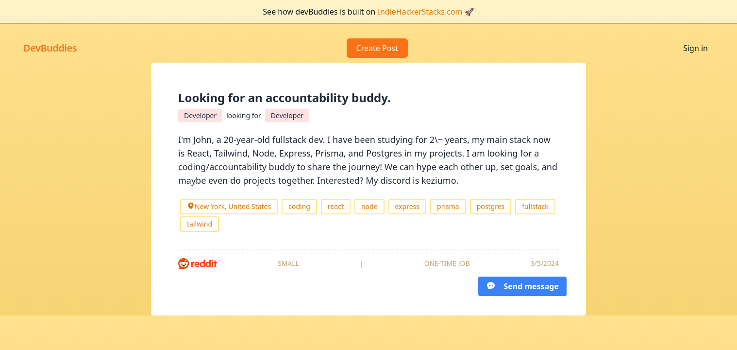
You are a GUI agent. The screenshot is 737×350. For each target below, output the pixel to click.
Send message (522, 286)
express (407, 206)
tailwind (199, 223)
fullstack (535, 206)
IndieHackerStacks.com (420, 11)
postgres (491, 206)
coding (299, 206)
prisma (448, 206)
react (336, 206)
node (369, 206)
